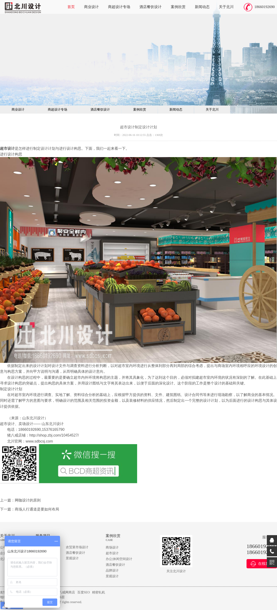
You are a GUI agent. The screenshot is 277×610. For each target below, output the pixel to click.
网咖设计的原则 (28, 500)
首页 (71, 7)
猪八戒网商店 (65, 592)
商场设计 (112, 547)
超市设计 (112, 553)
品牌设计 (112, 570)
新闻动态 (202, 7)
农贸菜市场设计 (77, 547)
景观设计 (72, 558)
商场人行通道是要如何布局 (37, 509)
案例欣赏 (178, 7)
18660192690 (264, 7)
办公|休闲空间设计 (119, 559)
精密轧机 (98, 592)
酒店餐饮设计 (150, 7)
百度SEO (83, 592)
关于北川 (226, 7)
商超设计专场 (119, 7)
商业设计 (91, 7)
